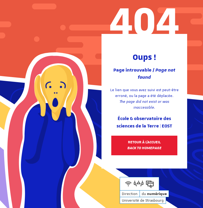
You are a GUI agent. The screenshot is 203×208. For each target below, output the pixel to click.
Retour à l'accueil (144, 145)
